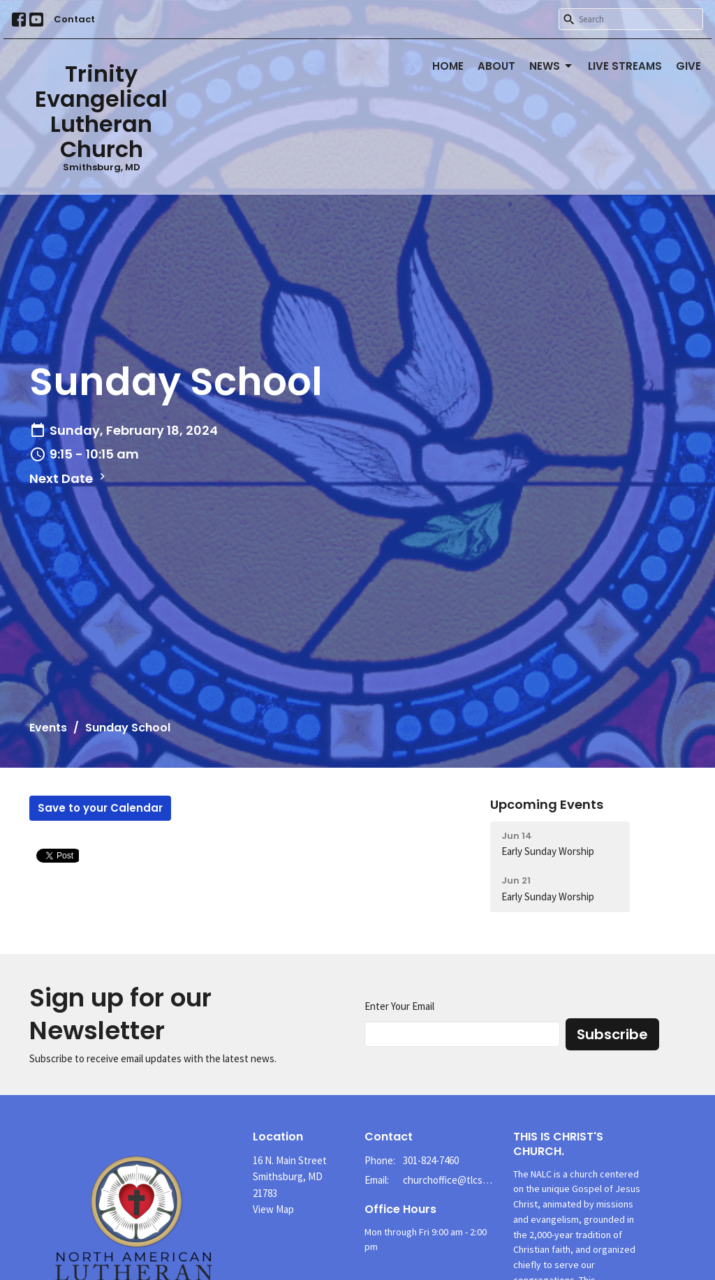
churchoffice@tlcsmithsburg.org (451, 1179)
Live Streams (625, 66)
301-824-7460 (431, 1160)
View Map (273, 1209)
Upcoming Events (546, 804)
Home (448, 66)
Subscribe (612, 1034)
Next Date (69, 478)
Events (48, 728)
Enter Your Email (399, 1006)
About (496, 66)
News (551, 66)
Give (688, 66)
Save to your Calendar (100, 808)
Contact (74, 19)
